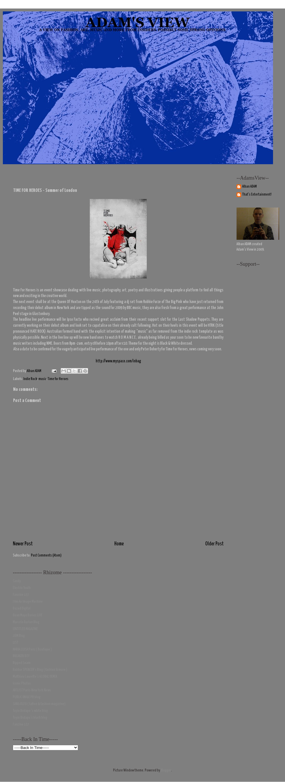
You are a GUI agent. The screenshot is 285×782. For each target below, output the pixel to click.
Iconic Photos (22, 683)
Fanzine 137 (21, 595)
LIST (15, 643)
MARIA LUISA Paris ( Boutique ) (32, 649)
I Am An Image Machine (28, 602)
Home (119, 544)
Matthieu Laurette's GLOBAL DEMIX (35, 677)
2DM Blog (19, 636)
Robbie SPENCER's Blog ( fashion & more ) (40, 670)
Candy (17, 581)
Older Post (214, 544)
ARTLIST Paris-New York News (32, 690)
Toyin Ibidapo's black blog (30, 718)
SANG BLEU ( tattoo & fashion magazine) (39, 704)
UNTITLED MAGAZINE (25, 629)
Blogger (166, 770)
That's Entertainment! (257, 194)
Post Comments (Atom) (46, 555)
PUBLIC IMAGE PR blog (26, 697)
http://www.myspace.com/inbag (118, 361)
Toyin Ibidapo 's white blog (30, 711)
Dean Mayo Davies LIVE (27, 615)
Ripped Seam (21, 663)
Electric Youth (22, 588)
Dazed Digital (21, 608)
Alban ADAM (249, 186)
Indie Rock (30, 379)
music (42, 379)
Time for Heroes (58, 379)
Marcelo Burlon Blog (26, 622)
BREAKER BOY (21, 656)
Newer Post (23, 544)
